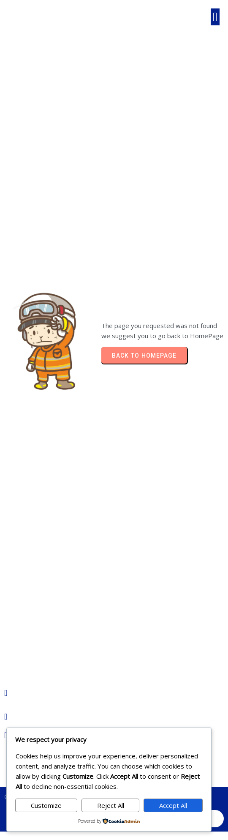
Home (48, 130)
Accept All (173, 805)
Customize (46, 805)
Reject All (110, 805)
